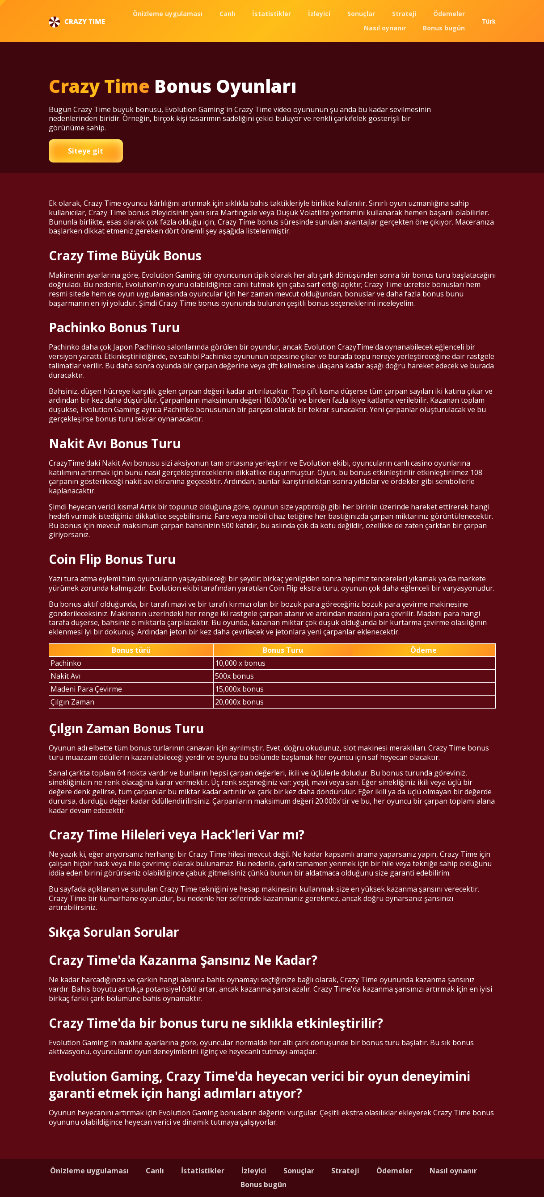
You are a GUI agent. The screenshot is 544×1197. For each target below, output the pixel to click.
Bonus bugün (444, 28)
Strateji (404, 13)
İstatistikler (271, 13)
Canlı (227, 13)
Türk (488, 21)
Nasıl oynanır (385, 28)
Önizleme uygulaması (167, 13)
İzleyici (319, 13)
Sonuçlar (361, 13)
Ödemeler (449, 13)
